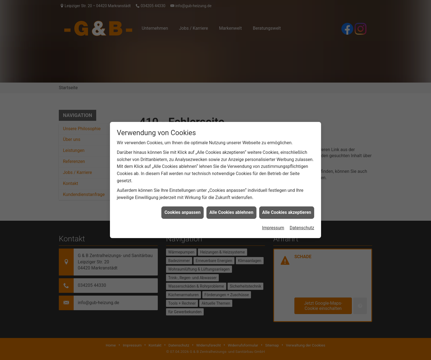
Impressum (273, 224)
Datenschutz (302, 224)
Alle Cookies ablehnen (231, 209)
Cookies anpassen (182, 209)
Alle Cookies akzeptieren (286, 209)
